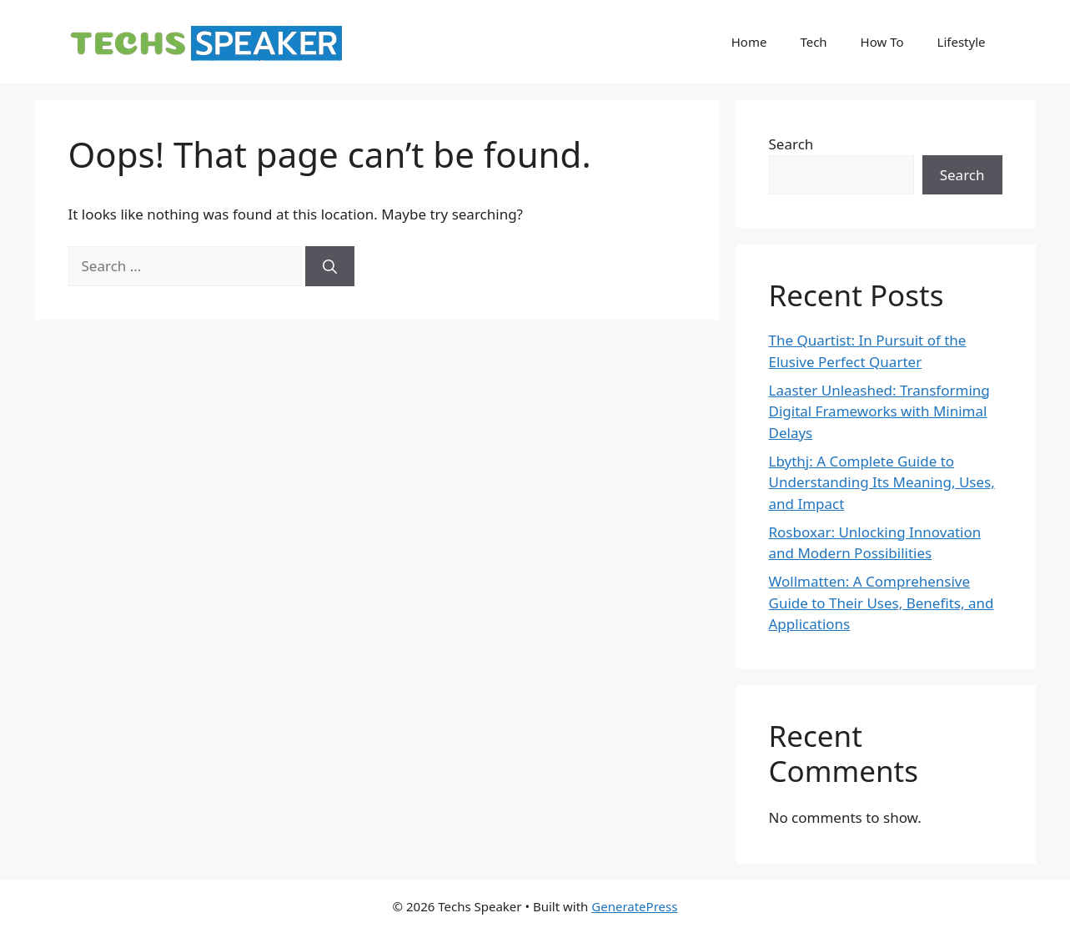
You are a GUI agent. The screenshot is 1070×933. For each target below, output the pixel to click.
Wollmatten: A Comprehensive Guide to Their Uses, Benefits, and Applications (881, 602)
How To (882, 41)
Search (791, 144)
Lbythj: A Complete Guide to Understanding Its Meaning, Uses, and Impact (882, 482)
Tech (813, 41)
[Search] (329, 266)
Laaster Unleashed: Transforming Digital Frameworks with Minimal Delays (879, 411)
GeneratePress (634, 906)
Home (749, 41)
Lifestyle (961, 41)
